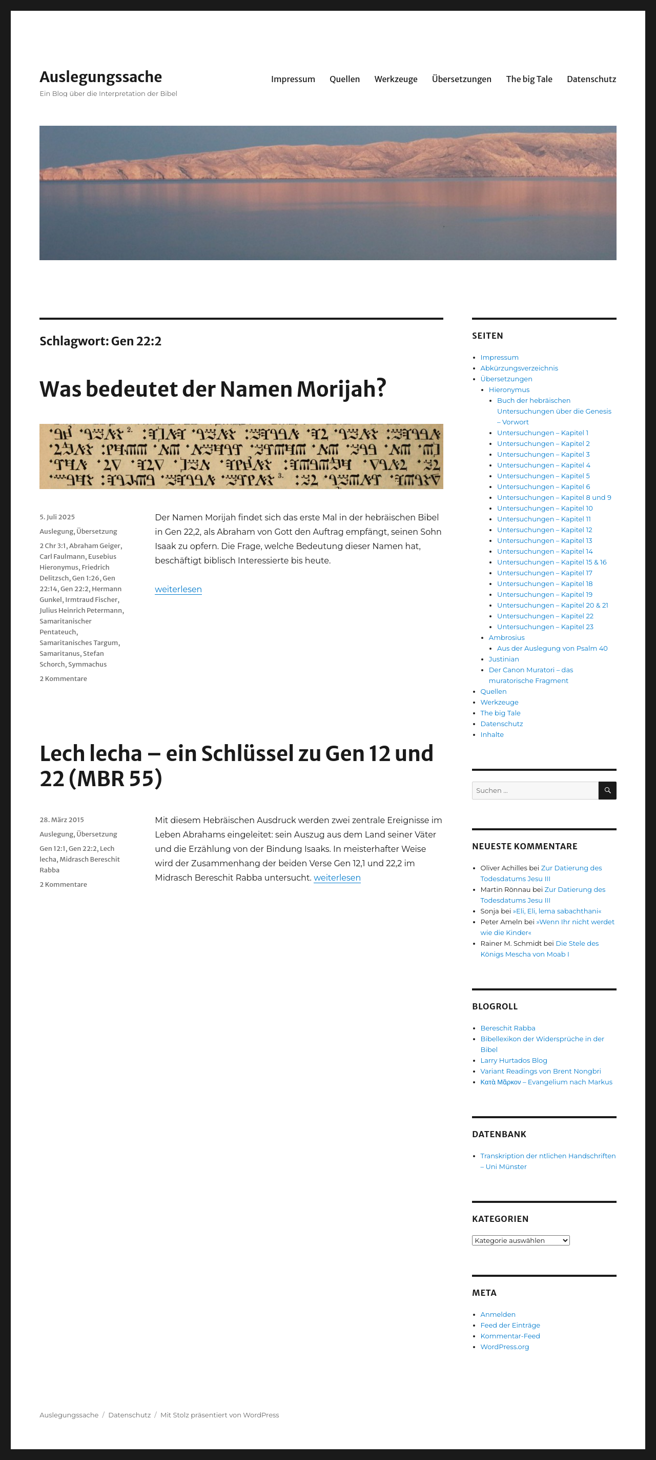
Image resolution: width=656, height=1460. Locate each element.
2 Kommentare (63, 678)
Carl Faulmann (62, 556)
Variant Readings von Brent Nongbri (541, 1071)
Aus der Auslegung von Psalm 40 (552, 648)
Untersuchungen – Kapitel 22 (545, 616)
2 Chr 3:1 (52, 545)
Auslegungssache (100, 77)
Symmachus (87, 664)
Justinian (504, 659)
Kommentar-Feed (511, 1336)
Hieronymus (509, 389)
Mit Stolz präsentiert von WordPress (219, 1415)
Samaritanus (59, 653)
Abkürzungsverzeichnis (519, 368)
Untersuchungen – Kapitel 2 (543, 443)
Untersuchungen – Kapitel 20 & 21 (552, 605)
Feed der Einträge (511, 1325)
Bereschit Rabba (508, 1028)
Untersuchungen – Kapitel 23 (545, 626)
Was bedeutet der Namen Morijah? (213, 389)
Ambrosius (507, 637)
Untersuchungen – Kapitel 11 (544, 519)
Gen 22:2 (74, 589)
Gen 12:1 (52, 848)
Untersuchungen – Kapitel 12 (544, 529)
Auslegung (56, 531)
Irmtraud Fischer (91, 599)
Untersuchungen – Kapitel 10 (545, 508)
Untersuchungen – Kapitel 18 (544, 583)
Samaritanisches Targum (78, 642)
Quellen (345, 79)
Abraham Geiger (94, 545)
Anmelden (498, 1314)
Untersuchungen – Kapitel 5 (543, 476)
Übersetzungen (462, 79)
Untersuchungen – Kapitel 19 (544, 594)
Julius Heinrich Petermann (80, 610)
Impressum (293, 79)
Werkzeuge (396, 79)
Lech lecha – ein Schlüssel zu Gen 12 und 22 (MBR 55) (236, 766)
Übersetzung (96, 531)
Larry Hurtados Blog (514, 1060)
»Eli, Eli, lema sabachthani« (557, 911)
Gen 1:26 (85, 578)
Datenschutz (591, 79)
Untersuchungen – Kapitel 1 (542, 433)
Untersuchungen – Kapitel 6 (543, 486)
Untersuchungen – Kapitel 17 (544, 573)
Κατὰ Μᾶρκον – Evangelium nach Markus (546, 1082)
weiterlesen (178, 589)
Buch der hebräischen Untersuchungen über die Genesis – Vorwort (554, 411)
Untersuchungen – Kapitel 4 (543, 465)
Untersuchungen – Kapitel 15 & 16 (552, 562)
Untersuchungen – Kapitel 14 (545, 551)
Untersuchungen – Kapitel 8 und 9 (554, 497)
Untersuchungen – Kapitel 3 (543, 454)
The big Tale (529, 79)
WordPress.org (505, 1346)
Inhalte (492, 734)
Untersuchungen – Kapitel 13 (544, 540)
